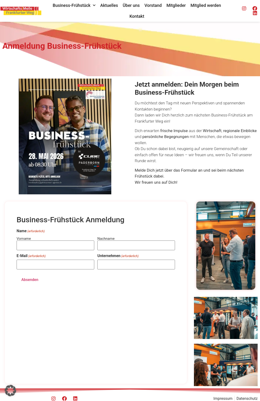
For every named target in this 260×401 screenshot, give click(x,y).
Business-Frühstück (74, 5)
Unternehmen (118, 256)
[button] (10, 390)
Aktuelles (109, 5)
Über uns (131, 5)
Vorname (24, 238)
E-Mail (31, 256)
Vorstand (153, 5)
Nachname (106, 238)
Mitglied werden (205, 5)
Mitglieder (176, 5)
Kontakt (137, 16)
